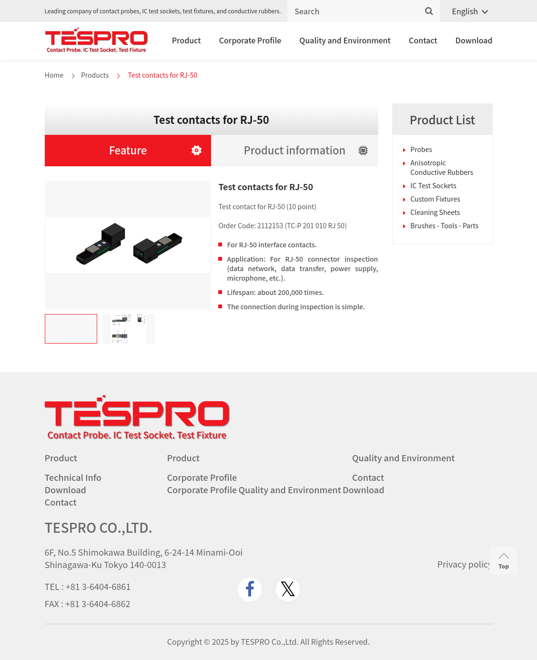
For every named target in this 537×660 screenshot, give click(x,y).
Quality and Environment (345, 40)
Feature (128, 149)
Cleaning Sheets (435, 212)
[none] (466, 11)
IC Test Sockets (433, 185)
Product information (295, 149)
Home (54, 75)
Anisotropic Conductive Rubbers (441, 167)
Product (186, 40)
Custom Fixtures (435, 198)
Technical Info (73, 477)
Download (474, 40)
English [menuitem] (465, 11)
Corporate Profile (250, 40)
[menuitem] (466, 11)
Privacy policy (465, 564)
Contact (423, 40)
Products (95, 75)
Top (503, 561)
